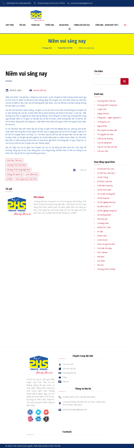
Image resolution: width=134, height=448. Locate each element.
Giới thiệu (10, 25)
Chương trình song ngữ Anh (18, 169)
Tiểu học (22, 25)
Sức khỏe (101, 261)
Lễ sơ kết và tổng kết (106, 194)
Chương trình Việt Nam (16, 165)
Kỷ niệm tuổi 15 (103, 206)
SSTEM (9, 179)
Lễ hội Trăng (102, 177)
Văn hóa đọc (102, 219)
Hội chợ (100, 265)
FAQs (109, 9)
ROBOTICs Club (104, 227)
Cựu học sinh (96, 9)
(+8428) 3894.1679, (71, 397)
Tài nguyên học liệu (105, 134)
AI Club (100, 231)
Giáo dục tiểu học (14, 160)
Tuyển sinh (49, 25)
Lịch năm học (32, 174)
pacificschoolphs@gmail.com (82, 3)
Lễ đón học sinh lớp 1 (106, 173)
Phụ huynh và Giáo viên (107, 130)
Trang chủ (47, 48)
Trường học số (103, 122)
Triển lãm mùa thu (105, 185)
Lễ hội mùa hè (103, 198)
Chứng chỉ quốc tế (14, 174)
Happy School (103, 113)
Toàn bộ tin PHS (65, 48)
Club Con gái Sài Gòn (106, 244)
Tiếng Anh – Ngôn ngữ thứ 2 (106, 25)
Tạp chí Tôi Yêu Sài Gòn (107, 147)
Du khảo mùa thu (104, 181)
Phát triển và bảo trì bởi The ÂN (47, 446)
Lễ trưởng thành (104, 215)
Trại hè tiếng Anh (104, 142)
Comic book (102, 240)
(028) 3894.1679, (13, 3)
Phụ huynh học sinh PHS (26, 179)
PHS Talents (102, 252)
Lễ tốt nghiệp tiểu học (106, 202)
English (128, 9)
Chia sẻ (83, 170)
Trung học (35, 25)
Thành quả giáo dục (82, 25)
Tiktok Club (102, 235)
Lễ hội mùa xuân (104, 189)
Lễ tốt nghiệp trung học (107, 210)
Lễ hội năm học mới (105, 169)
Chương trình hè (69, 373)
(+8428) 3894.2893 (87, 397)
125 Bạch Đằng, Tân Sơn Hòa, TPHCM (51, 3)
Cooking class (103, 223)
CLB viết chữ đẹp (104, 248)
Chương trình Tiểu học (106, 101)
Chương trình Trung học (107, 105)
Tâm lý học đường (105, 138)
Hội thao (100, 256)
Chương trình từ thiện (106, 269)
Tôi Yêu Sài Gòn (81, 9)
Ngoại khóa (63, 25)
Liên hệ (118, 9)
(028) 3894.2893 (25, 3)
